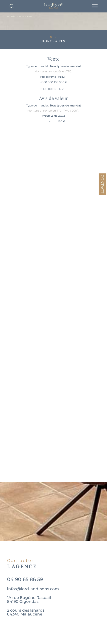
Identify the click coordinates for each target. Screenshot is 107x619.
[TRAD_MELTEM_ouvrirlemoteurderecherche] (11, 6)
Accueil (11, 16)
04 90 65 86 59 (25, 579)
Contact (102, 184)
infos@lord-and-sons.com (33, 588)
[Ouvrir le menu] (95, 6)
